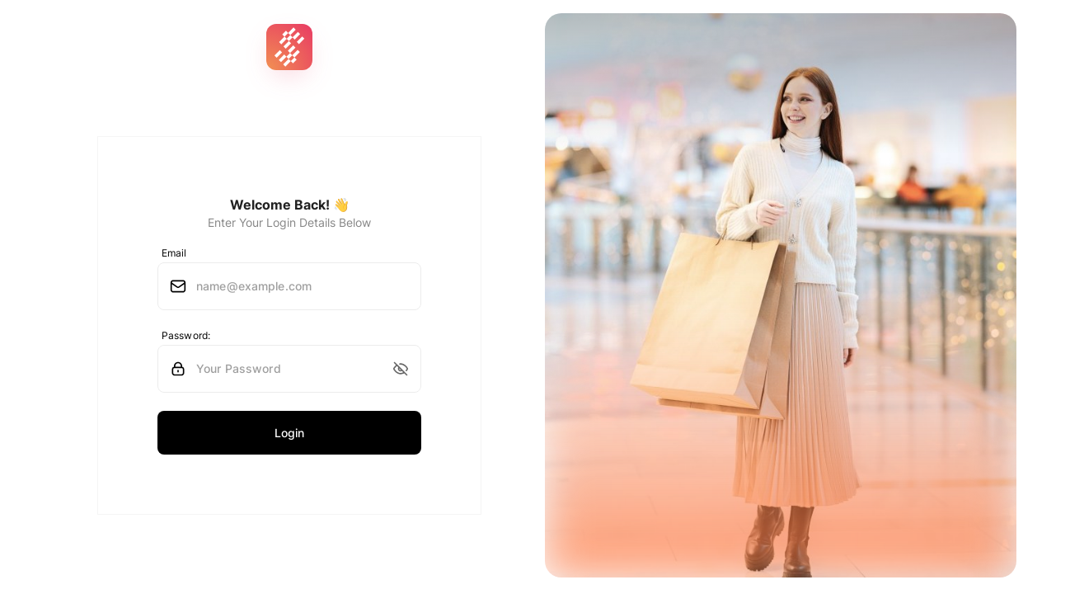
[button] (401, 369)
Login (289, 433)
